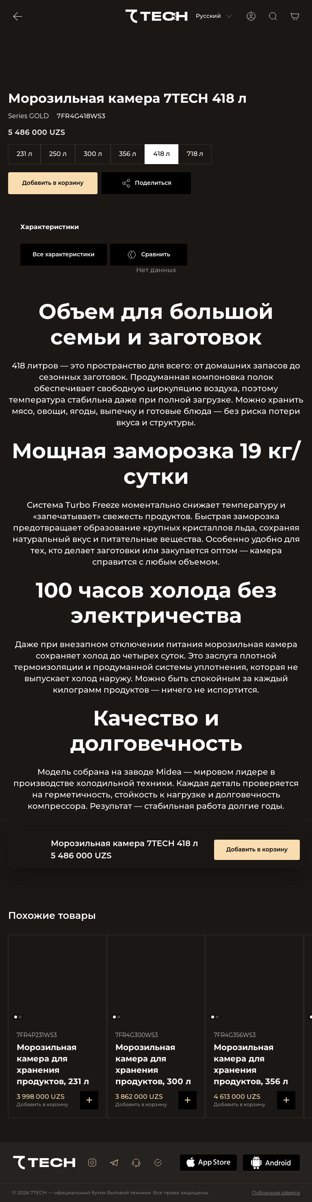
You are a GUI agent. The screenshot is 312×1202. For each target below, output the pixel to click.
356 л (127, 154)
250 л (58, 154)
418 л (161, 154)
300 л (93, 154)
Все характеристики (63, 254)
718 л (195, 154)
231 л (24, 154)
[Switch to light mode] (175, 16)
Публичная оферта (276, 1192)
